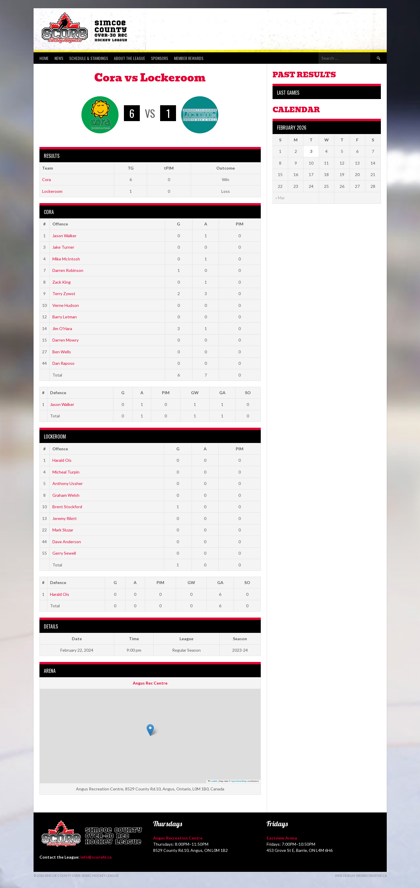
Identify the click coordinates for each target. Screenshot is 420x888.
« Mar (280, 197)
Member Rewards (188, 58)
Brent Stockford (67, 506)
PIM (239, 223)
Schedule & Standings (88, 58)
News (58, 58)
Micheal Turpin (65, 471)
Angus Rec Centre (150, 682)
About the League (129, 58)
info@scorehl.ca (96, 856)
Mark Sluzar (62, 529)
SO (248, 392)
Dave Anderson (66, 541)
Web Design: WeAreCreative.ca (361, 875)
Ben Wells (61, 351)
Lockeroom (52, 191)
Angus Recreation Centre (177, 837)
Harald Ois (62, 460)
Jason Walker (64, 235)
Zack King (61, 282)
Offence (60, 223)
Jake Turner (63, 247)
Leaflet (212, 781)
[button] (150, 730)
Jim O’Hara (62, 328)
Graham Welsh (65, 495)
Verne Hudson (65, 305)
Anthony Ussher (67, 483)
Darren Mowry (65, 339)
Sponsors (159, 58)
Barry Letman (64, 316)
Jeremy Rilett (64, 518)
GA (222, 392)
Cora (46, 179)
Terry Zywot (63, 293)
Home (44, 58)
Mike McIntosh (66, 258)
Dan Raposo (63, 363)
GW (195, 392)
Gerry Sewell (64, 553)
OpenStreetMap (239, 781)
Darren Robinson (67, 270)
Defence (58, 392)
